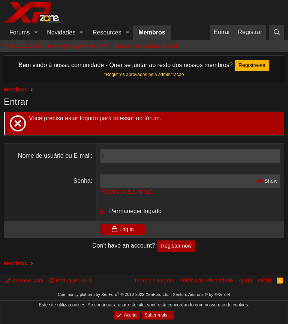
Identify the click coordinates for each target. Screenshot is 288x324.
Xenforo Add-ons (201, 294)
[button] (35, 32)
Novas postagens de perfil (78, 46)
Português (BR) (70, 281)
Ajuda (245, 281)
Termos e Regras (154, 281)
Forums (19, 32)
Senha (81, 181)
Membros (152, 32)
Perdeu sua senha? (126, 191)
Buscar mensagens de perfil (147, 46)
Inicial (264, 281)
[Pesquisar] (276, 32)
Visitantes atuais (23, 46)
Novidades (61, 32)
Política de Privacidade (206, 281)
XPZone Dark (24, 281)
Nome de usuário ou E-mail (54, 155)
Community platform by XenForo (114, 294)
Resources (107, 32)
